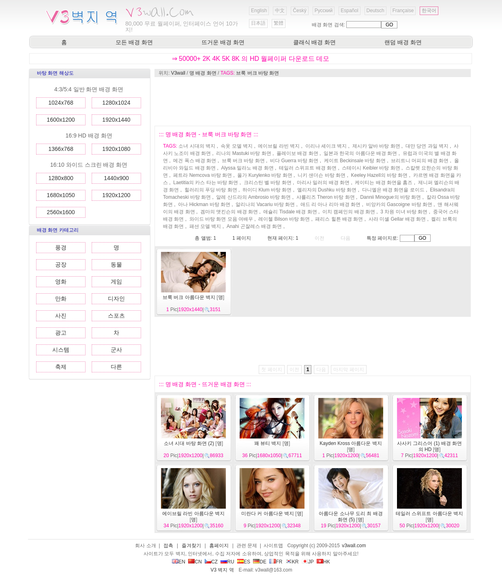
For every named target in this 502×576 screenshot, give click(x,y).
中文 (280, 10)
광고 (61, 332)
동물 (116, 264)
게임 (116, 281)
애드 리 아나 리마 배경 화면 (330, 204)
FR (275, 562)
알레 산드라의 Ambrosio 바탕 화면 (253, 197)
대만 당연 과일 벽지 (426, 146)
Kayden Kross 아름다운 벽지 (351, 443)
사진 (61, 315)
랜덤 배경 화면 (403, 42)
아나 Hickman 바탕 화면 (204, 204)
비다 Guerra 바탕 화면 (294, 160)
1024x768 (60, 102)
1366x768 (60, 149)
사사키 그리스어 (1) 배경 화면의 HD (429, 446)
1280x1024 (116, 102)
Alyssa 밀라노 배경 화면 (247, 168)
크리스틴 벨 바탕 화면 (268, 182)
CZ (211, 562)
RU (227, 562)
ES (243, 562)
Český (299, 10)
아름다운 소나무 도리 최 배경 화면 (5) (350, 516)
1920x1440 (116, 119)
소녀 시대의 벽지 (196, 146)
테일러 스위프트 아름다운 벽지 (429, 513)
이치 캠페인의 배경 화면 (348, 212)
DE (259, 562)
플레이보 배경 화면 (297, 153)
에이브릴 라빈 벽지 (279, 146)
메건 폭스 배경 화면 (194, 160)
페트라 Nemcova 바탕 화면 (202, 175)
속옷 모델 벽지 (237, 146)
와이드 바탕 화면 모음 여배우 (221, 219)
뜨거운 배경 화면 (223, 42)
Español (349, 10)
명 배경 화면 (203, 73)
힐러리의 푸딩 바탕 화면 (210, 190)
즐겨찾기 (191, 545)
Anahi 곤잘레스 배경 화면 (254, 226)
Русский (324, 10)
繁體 (278, 23)
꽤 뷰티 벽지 (267, 443)
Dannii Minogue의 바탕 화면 (390, 197)
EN (178, 562)
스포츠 (116, 315)
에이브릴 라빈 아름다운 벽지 (193, 513)
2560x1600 (61, 212)
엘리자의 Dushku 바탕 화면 (327, 190)
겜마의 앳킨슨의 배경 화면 (229, 212)
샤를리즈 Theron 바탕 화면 (325, 197)
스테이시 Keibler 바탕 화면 (371, 168)
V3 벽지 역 (222, 570)
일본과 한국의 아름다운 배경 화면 (360, 153)
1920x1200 (116, 195)
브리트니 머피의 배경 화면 (419, 160)
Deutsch (375, 10)
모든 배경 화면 (134, 42)
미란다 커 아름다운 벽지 (267, 513)
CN (195, 562)
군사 (116, 349)
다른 (116, 366)
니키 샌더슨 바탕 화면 (321, 175)
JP (308, 562)
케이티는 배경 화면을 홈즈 (383, 182)
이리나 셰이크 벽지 (326, 146)
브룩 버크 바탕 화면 (257, 73)
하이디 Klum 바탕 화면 (267, 190)
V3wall (178, 73)
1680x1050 (61, 195)
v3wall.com (354, 545)
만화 (61, 298)
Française (403, 10)
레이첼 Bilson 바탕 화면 (284, 219)
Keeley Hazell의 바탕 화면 (379, 175)
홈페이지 (219, 545)
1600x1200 (61, 119)
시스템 (60, 349)
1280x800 (60, 178)
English (259, 10)
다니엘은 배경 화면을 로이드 (393, 190)
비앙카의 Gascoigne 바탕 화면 (399, 204)
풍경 (61, 247)
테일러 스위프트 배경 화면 (308, 168)
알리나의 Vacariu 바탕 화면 (265, 204)
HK (323, 562)
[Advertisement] (312, 101)
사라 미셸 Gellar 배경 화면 (397, 219)
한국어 (429, 10)
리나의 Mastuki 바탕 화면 (243, 153)
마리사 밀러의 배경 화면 (323, 182)
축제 (61, 366)
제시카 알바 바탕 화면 (376, 146)
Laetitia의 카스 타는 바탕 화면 (205, 182)
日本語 (258, 23)
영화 (61, 281)
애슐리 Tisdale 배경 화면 (290, 212)
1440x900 (116, 178)
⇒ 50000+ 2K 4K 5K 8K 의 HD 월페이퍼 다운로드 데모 (251, 58)
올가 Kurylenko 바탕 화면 (264, 175)
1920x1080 (116, 149)
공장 (61, 264)
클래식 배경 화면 (314, 42)
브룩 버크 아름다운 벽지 (189, 297)
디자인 (116, 298)
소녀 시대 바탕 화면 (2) (189, 443)
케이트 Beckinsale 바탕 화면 (355, 160)
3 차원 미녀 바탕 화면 (403, 212)
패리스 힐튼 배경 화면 (339, 219)
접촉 (168, 545)
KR (292, 562)
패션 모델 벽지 (205, 226)
